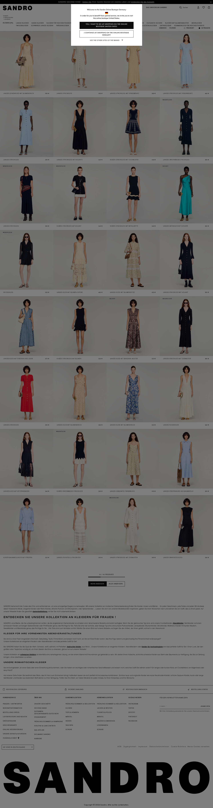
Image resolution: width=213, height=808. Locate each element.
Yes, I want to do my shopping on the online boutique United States (106, 25)
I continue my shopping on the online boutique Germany (106, 34)
